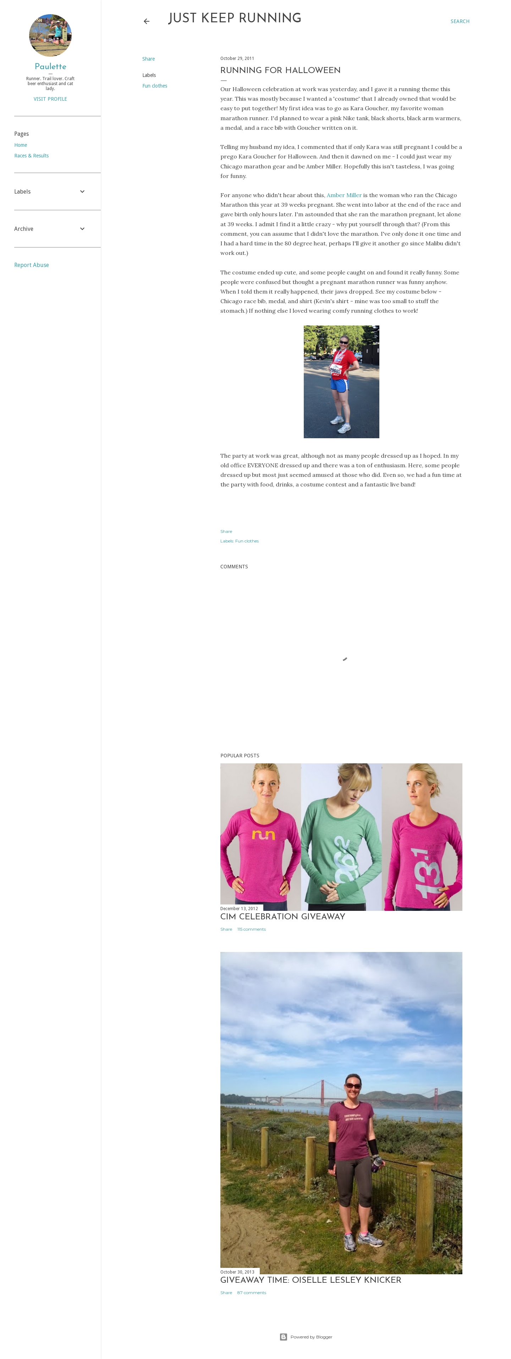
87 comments (251, 1292)
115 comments (251, 929)
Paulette (50, 67)
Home (20, 145)
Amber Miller (344, 195)
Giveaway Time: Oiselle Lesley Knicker (311, 1280)
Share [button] (148, 59)
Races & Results (31, 155)
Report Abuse (31, 265)
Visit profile (50, 99)
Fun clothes (154, 86)
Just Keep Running (235, 19)
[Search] (460, 21)
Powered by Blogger (306, 1337)
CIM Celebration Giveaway (282, 917)
